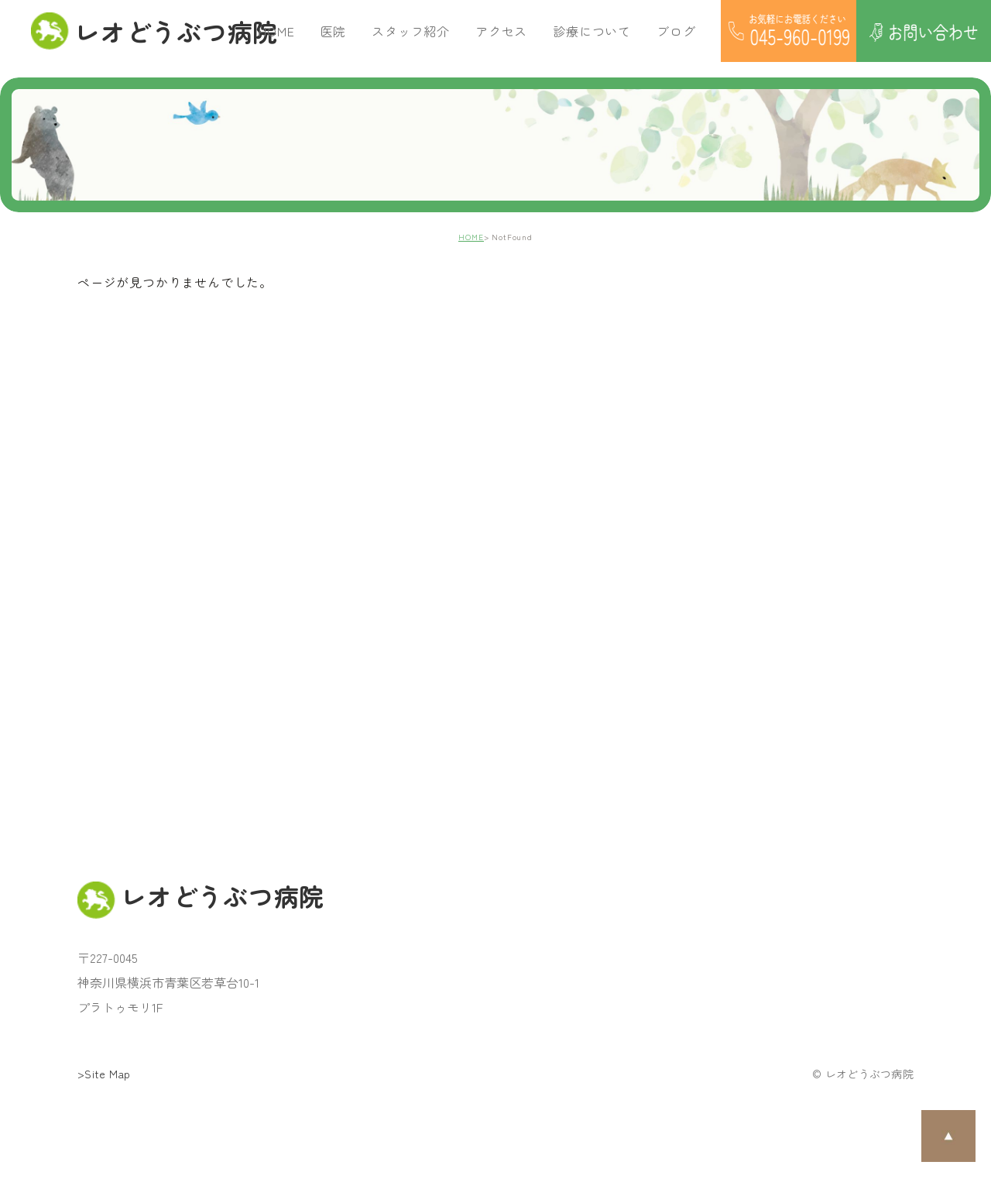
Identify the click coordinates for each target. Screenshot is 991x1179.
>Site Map (104, 1073)
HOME (276, 31)
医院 (334, 31)
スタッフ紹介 (411, 31)
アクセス (501, 31)
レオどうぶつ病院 (145, 31)
